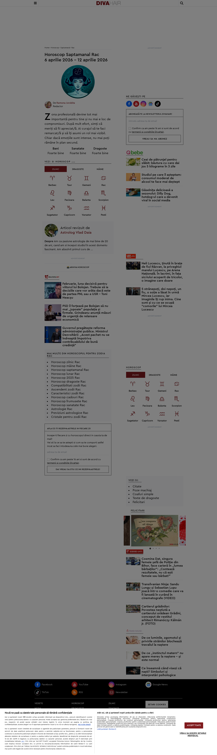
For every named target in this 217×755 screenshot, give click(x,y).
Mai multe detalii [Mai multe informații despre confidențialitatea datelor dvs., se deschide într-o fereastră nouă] (84, 724)
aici (22, 741)
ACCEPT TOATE (194, 725)
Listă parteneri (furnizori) (106, 729)
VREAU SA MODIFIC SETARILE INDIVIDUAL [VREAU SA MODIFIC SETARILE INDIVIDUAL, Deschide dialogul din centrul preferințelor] (193, 734)
